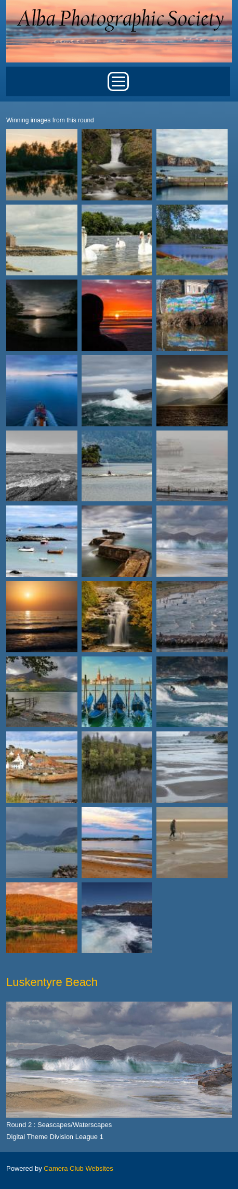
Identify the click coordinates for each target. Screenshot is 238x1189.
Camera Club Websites (78, 1168)
